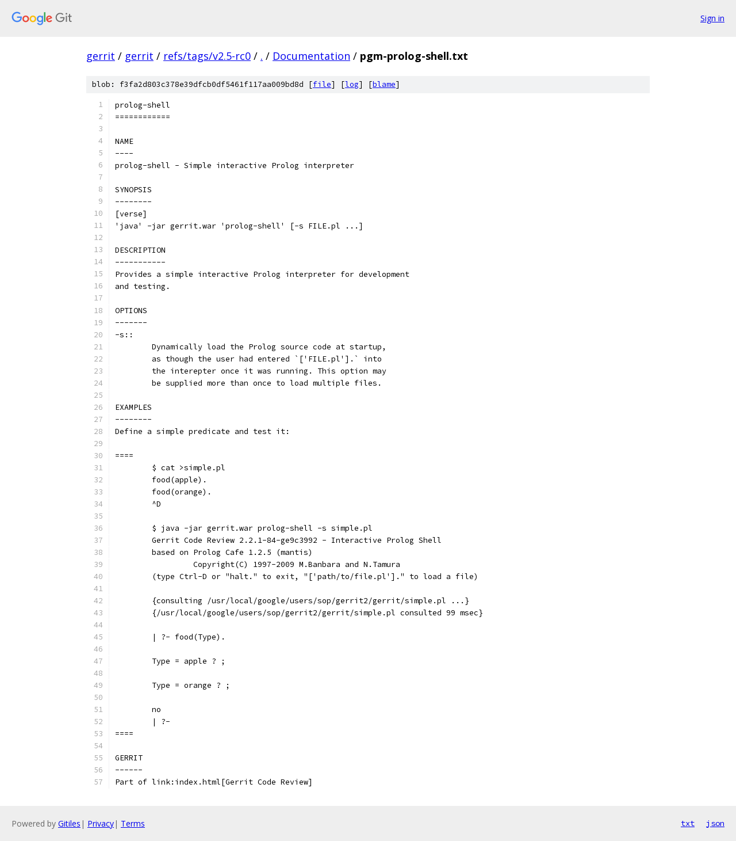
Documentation (311, 56)
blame (384, 84)
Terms (133, 823)
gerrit (100, 56)
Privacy (100, 823)
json (715, 823)
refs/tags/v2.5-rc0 (207, 56)
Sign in (712, 18)
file (322, 84)
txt (688, 823)
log (352, 84)
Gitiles (69, 823)
